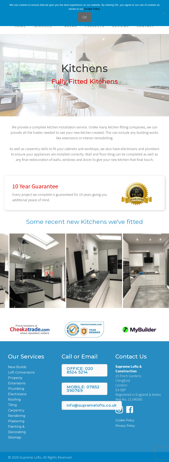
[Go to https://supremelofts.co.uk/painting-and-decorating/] (31, 429)
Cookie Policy (92, 8)
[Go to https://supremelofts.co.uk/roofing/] (31, 399)
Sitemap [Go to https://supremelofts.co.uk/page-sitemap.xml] (14, 437)
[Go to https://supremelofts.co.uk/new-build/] (31, 367)
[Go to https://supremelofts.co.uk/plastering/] (31, 421)
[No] (164, 13)
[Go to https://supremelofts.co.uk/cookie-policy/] (138, 420)
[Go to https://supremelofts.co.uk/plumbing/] (31, 388)
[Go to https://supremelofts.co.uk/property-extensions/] (31, 380)
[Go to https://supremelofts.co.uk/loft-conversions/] (31, 372)
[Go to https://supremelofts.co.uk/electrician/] (31, 394)
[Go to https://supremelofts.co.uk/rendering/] (31, 415)
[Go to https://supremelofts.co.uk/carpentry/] (31, 410)
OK (84, 17)
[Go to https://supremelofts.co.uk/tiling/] (31, 404)
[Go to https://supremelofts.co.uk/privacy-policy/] (138, 425)
